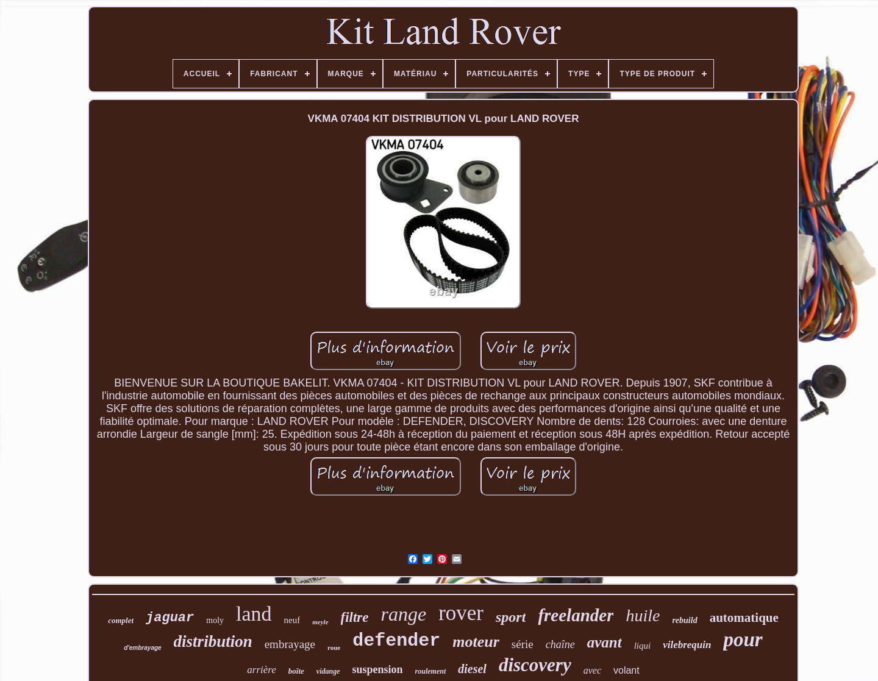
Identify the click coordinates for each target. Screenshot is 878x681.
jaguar (170, 618)
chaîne (560, 644)
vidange (328, 671)
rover (461, 613)
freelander (575, 615)
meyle (320, 622)
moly (215, 620)
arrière (261, 670)
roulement (430, 671)
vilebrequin (687, 645)
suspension (377, 669)
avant (604, 642)
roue (333, 647)
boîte (296, 671)
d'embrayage (142, 647)
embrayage (290, 644)
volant (626, 670)
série (523, 644)
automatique (744, 617)
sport (511, 617)
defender (396, 640)
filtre (355, 617)
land (254, 613)
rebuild (684, 620)
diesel (472, 669)
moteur (475, 642)
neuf (292, 620)
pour (742, 640)
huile (643, 615)
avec (592, 670)
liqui (642, 646)
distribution (213, 641)
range (404, 614)
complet (121, 620)
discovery (535, 665)
